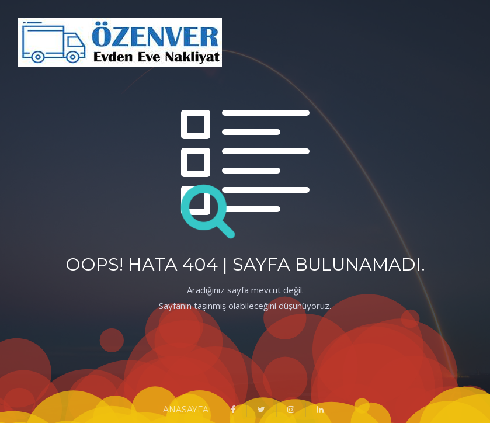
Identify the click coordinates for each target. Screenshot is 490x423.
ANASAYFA (185, 409)
